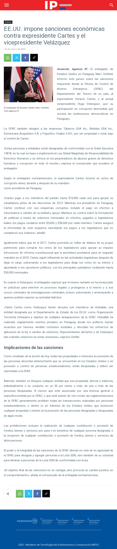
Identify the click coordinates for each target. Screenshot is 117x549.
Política (8, 22)
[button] (6, 5)
